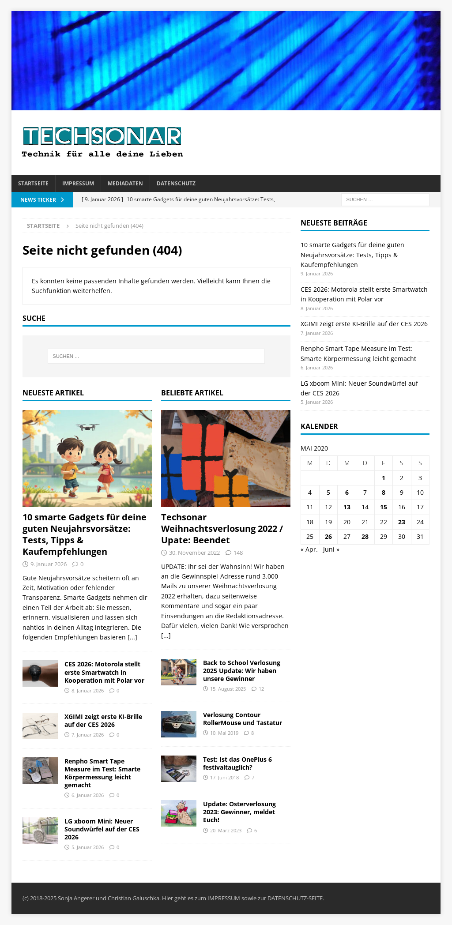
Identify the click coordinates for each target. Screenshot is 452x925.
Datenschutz (176, 183)
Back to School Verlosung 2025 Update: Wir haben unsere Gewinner (241, 670)
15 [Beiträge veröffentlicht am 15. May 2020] (383, 507)
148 (238, 553)
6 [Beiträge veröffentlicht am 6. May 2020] (347, 492)
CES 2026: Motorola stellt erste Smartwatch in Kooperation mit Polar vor (104, 672)
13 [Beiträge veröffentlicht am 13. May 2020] (346, 507)
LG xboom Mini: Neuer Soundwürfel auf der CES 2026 (101, 829)
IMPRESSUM (223, 898)
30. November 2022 (194, 553)
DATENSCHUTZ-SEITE (295, 898)
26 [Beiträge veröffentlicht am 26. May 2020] (328, 536)
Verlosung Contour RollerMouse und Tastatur (242, 719)
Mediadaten (125, 183)
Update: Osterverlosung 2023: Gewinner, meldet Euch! (239, 812)
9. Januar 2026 (48, 564)
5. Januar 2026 (88, 847)
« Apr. (309, 549)
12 (261, 688)
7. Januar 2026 (88, 734)
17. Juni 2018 (224, 777)
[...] (132, 637)
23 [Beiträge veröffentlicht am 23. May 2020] (401, 522)
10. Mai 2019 (224, 732)
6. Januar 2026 (88, 795)
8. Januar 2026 (88, 690)
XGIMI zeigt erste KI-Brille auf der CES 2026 (103, 720)
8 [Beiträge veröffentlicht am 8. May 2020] (383, 492)
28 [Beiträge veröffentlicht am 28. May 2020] (365, 536)
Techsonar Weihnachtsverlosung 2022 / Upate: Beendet (222, 528)
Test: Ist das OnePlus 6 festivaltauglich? (237, 763)
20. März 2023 (225, 830)
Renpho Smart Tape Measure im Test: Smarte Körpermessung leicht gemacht (102, 773)
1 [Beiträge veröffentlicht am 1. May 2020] (383, 478)
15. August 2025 (228, 688)
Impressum (78, 183)
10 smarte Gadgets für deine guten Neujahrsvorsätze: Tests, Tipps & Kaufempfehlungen (85, 534)
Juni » (331, 549)
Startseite (33, 183)
